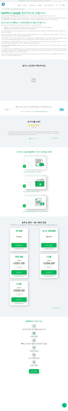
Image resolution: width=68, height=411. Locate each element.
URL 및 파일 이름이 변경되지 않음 (34, 341)
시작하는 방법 (32, 5)
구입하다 (19, 272)
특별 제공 (40, 5)
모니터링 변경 (34, 356)
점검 (62, 109)
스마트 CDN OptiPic (21, 0)
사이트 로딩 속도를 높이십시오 (34, 327)
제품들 (19, 5)
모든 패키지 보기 (56, 308)
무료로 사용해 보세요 (49, 5)
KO (64, 5)
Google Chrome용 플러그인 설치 (41, 111)
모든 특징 (34, 371)
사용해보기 (19, 245)
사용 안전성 (34, 348)
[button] (1, 0)
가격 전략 (25, 5)
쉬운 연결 (34, 363)
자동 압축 (34, 334)
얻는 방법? (49, 245)
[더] (49, 0)
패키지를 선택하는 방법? (19, 248)
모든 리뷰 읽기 (55, 138)
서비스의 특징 (6, 9)
